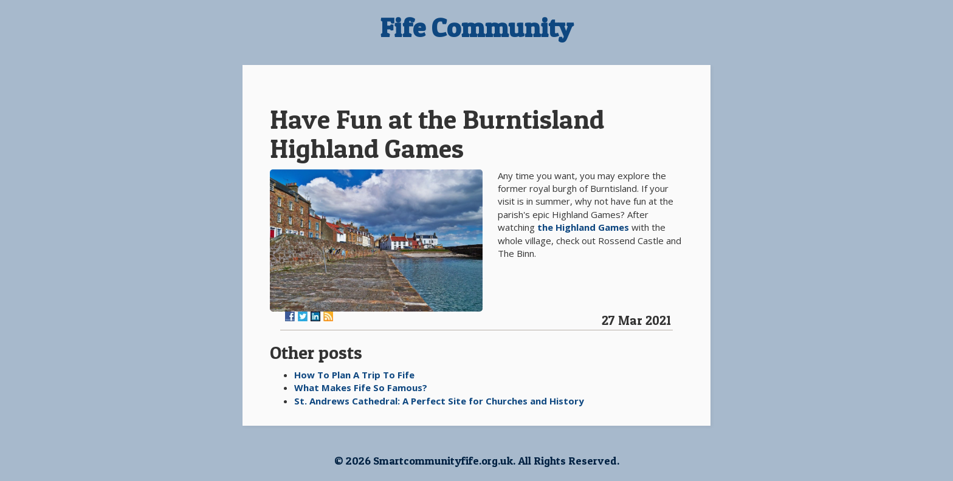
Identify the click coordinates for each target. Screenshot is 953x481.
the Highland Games (583, 227)
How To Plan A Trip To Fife (354, 375)
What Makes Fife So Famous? (360, 387)
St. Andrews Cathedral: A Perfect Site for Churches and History (439, 401)
